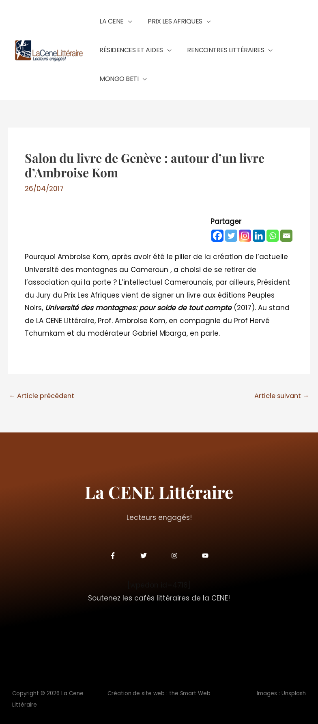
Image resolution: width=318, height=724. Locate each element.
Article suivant (279, 391)
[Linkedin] (259, 230)
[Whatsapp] (272, 230)
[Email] (286, 230)
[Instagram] (245, 230)
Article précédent (44, 391)
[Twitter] (231, 230)
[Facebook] (217, 230)
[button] (124, 27)
